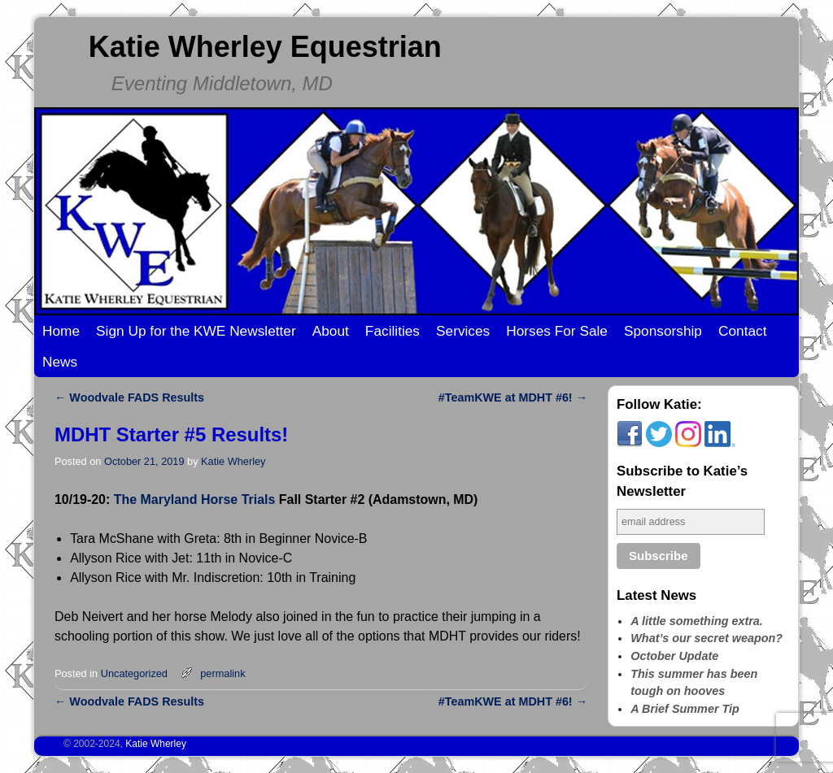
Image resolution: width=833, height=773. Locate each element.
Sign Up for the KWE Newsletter (196, 331)
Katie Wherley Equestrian (265, 46)
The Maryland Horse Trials (195, 499)
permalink (222, 673)
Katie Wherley (233, 461)
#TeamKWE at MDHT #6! (512, 397)
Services (463, 331)
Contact (742, 331)
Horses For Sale (557, 331)
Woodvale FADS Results (129, 397)
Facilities (392, 331)
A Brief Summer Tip (684, 708)
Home (61, 331)
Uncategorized (134, 673)
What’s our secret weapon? (706, 638)
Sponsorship (663, 331)
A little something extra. (696, 621)
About (330, 331)
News (59, 362)
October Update (674, 655)
